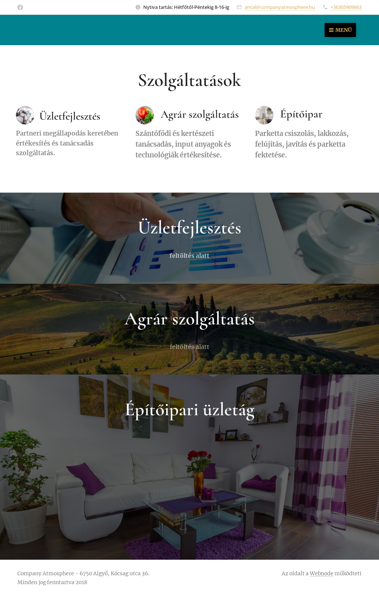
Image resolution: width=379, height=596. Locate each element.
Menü (340, 30)
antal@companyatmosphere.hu (280, 7)
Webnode (321, 573)
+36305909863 (346, 7)
